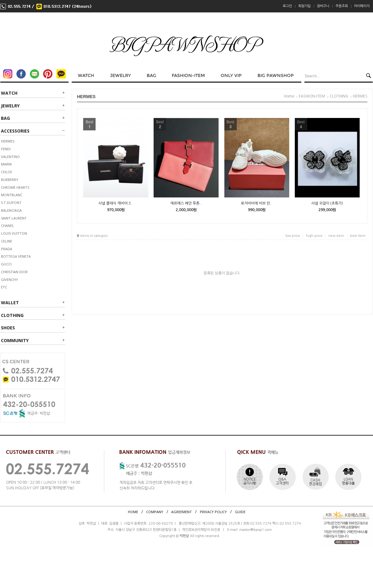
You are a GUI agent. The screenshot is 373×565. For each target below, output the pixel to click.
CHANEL (7, 225)
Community (15, 340)
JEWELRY (10, 106)
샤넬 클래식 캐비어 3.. (115, 203)
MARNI (6, 164)
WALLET (10, 302)
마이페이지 (362, 6)
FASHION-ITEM (312, 96)
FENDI (6, 149)
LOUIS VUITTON (14, 233)
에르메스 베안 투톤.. (186, 203)
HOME (133, 511)
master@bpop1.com (255, 529)
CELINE (6, 241)
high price (314, 235)
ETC (4, 287)
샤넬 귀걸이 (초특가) (327, 203)
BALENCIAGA (11, 210)
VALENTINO (10, 156)
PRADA (6, 248)
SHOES (8, 328)
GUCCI (6, 264)
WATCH (9, 93)
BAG (5, 118)
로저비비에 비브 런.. (256, 203)
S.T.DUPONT (11, 202)
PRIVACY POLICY (213, 511)
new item (336, 235)
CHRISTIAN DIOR (14, 271)
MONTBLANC (11, 194)
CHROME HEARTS (15, 187)
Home (289, 96)
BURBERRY (9, 179)
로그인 (287, 6)
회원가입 (304, 6)
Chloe (6, 172)
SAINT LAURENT (14, 218)
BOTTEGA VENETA (16, 256)
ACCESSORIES (15, 131)
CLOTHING (12, 315)
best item (358, 235)
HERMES (7, 141)
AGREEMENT (181, 511)
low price (292, 235)
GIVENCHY (9, 279)
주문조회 (341, 6)
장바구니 (323, 6)
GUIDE (240, 511)
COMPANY (154, 511)
